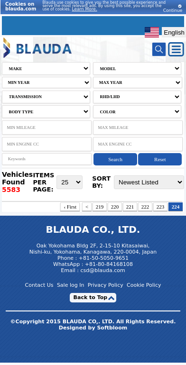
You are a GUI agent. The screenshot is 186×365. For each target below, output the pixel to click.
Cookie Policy (144, 285)
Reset (160, 159)
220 (115, 207)
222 (145, 207)
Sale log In (70, 285)
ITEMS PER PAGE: (43, 182)
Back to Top (91, 297)
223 (161, 207)
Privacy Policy (105, 285)
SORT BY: (101, 182)
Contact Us (39, 285)
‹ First (70, 207)
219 (100, 207)
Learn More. (84, 9)
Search (115, 159)
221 (130, 207)
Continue (172, 8)
